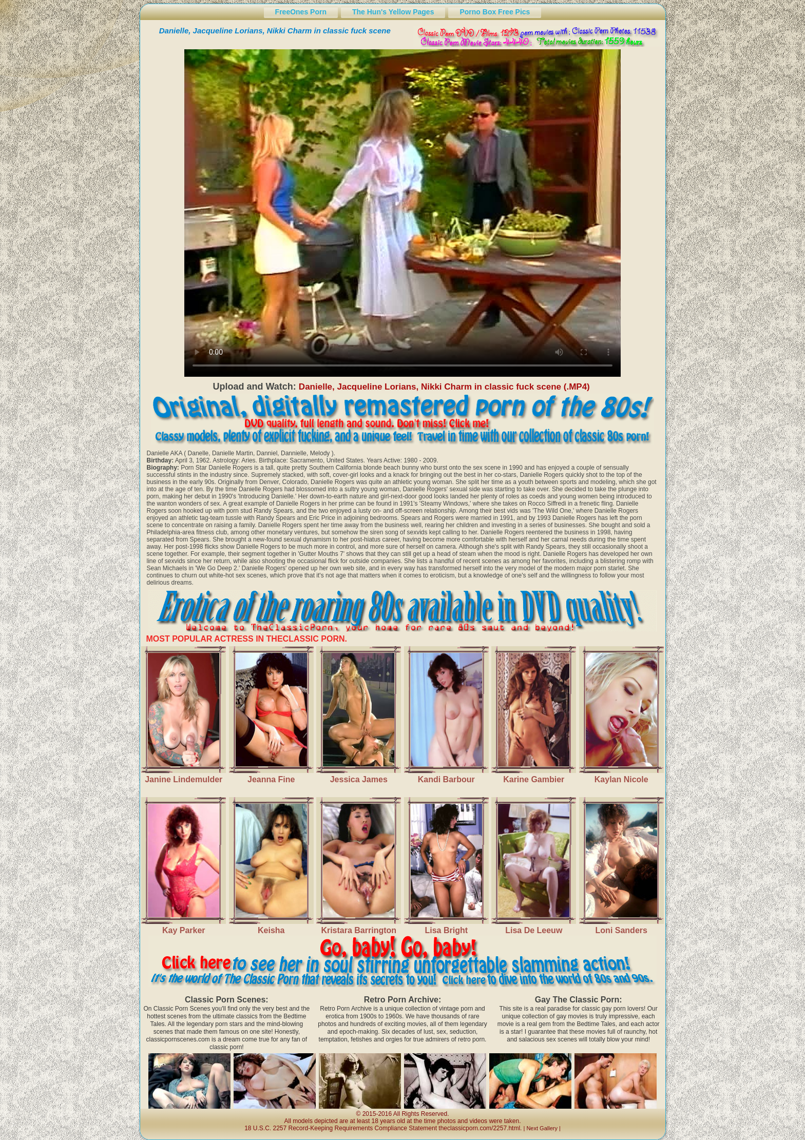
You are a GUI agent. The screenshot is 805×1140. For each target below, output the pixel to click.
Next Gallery (542, 1128)
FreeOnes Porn (301, 12)
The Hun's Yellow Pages (393, 12)
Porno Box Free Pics (494, 12)
